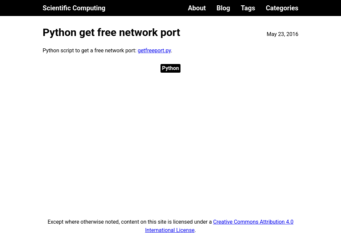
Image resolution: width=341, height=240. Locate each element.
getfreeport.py (154, 50)
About (197, 8)
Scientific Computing (74, 8)
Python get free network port (111, 32)
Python (170, 68)
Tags (248, 8)
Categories (282, 8)
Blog (223, 8)
